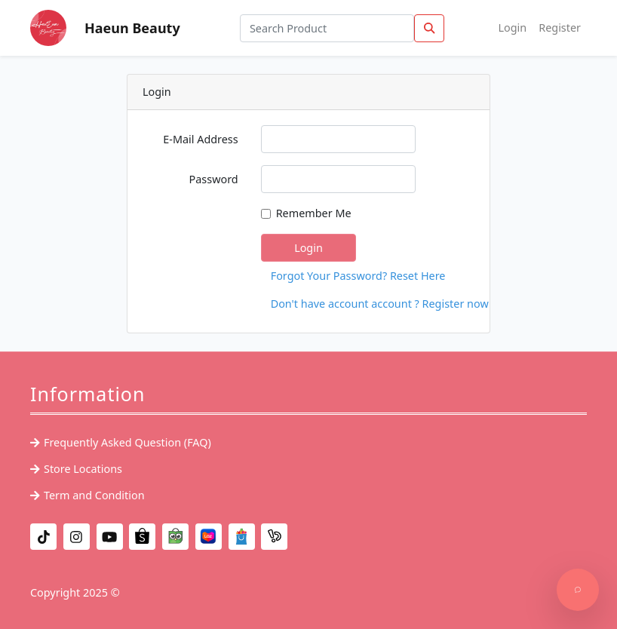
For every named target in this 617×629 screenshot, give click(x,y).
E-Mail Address (200, 139)
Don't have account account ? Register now (314, 303)
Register (560, 27)
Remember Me (313, 213)
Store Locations (83, 469)
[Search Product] (327, 28)
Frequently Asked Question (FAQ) (127, 442)
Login (513, 27)
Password (213, 179)
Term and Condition (94, 495)
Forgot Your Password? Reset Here (314, 275)
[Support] (578, 590)
